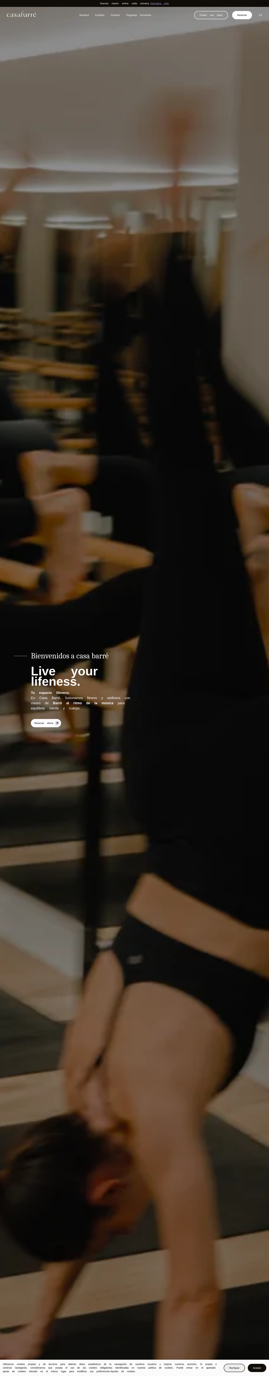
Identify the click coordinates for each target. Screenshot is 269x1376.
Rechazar (234, 1368)
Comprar (115, 15)
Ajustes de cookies (122, 1371)
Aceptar (257, 1368)
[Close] (265, 3)
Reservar (242, 15)
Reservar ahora (47, 723)
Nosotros (84, 15)
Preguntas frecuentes (138, 15)
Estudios (99, 15)
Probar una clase (211, 15)
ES (260, 15)
